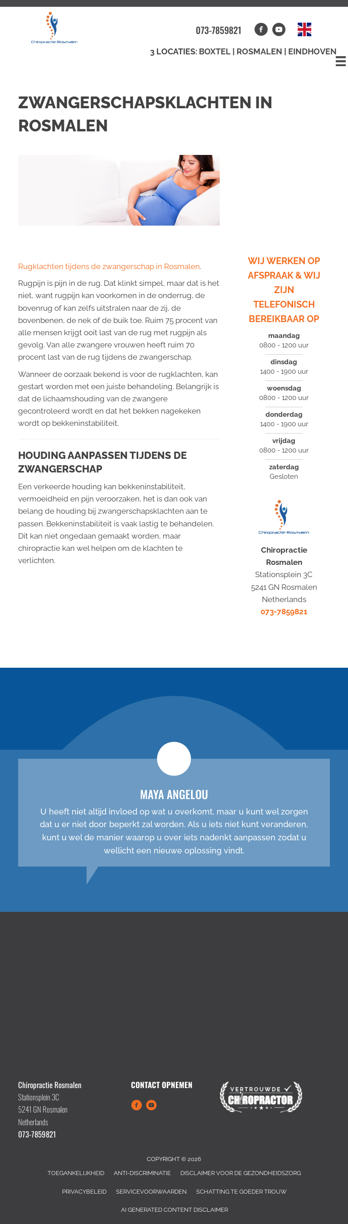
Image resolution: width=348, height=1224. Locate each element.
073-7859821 (219, 30)
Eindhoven (312, 51)
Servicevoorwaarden (151, 1191)
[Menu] (341, 61)
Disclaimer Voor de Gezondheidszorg (240, 1173)
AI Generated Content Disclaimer (174, 1209)
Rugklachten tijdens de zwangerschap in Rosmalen (109, 266)
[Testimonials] (174, 813)
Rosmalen (260, 51)
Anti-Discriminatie (142, 1173)
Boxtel (215, 51)
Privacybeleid (84, 1191)
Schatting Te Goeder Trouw (241, 1191)
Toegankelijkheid (76, 1173)
